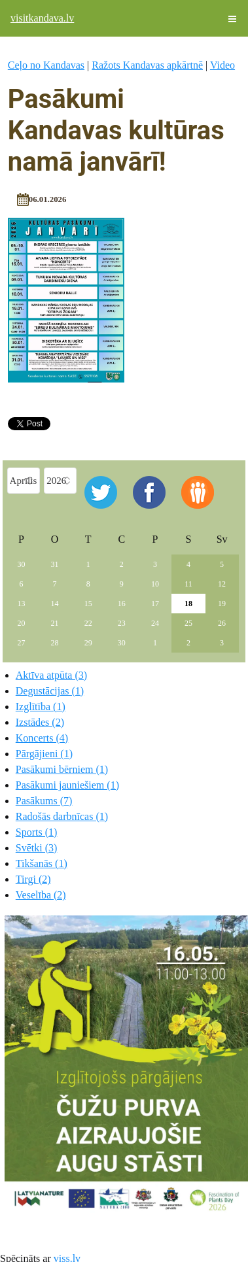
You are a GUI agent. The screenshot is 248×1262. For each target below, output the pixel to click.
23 (122, 623)
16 (122, 603)
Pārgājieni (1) (44, 753)
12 (222, 583)
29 (88, 642)
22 (88, 623)
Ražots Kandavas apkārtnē (147, 65)
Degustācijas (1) (50, 690)
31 (55, 564)
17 (155, 603)
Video (222, 65)
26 (222, 623)
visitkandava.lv (42, 18)
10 (155, 583)
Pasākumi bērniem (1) (62, 769)
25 (188, 623)
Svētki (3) (37, 847)
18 (188, 603)
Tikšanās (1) (41, 863)
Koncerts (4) (42, 737)
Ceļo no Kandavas (46, 65)
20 (22, 623)
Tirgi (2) (33, 879)
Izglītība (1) (40, 706)
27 (22, 642)
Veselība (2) (41, 894)
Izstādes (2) (40, 722)
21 (55, 623)
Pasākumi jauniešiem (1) (67, 785)
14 (55, 603)
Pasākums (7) (44, 800)
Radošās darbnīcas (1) (62, 816)
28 (55, 642)
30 (22, 564)
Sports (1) (37, 832)
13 (22, 603)
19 (222, 603)
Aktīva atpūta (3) (51, 675)
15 (88, 603)
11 (188, 583)
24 (155, 623)
